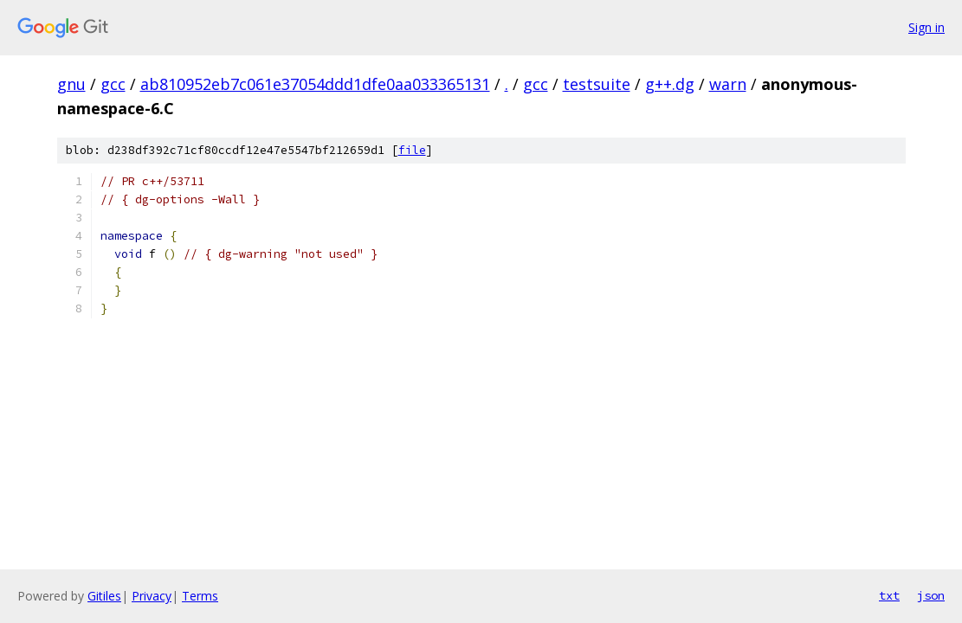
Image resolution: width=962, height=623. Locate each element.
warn (727, 84)
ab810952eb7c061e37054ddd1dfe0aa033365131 (315, 84)
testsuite (596, 84)
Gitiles (104, 596)
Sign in (926, 27)
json (931, 595)
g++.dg (669, 84)
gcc (113, 84)
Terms (200, 596)
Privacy (151, 596)
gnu (71, 84)
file (412, 150)
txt (889, 595)
